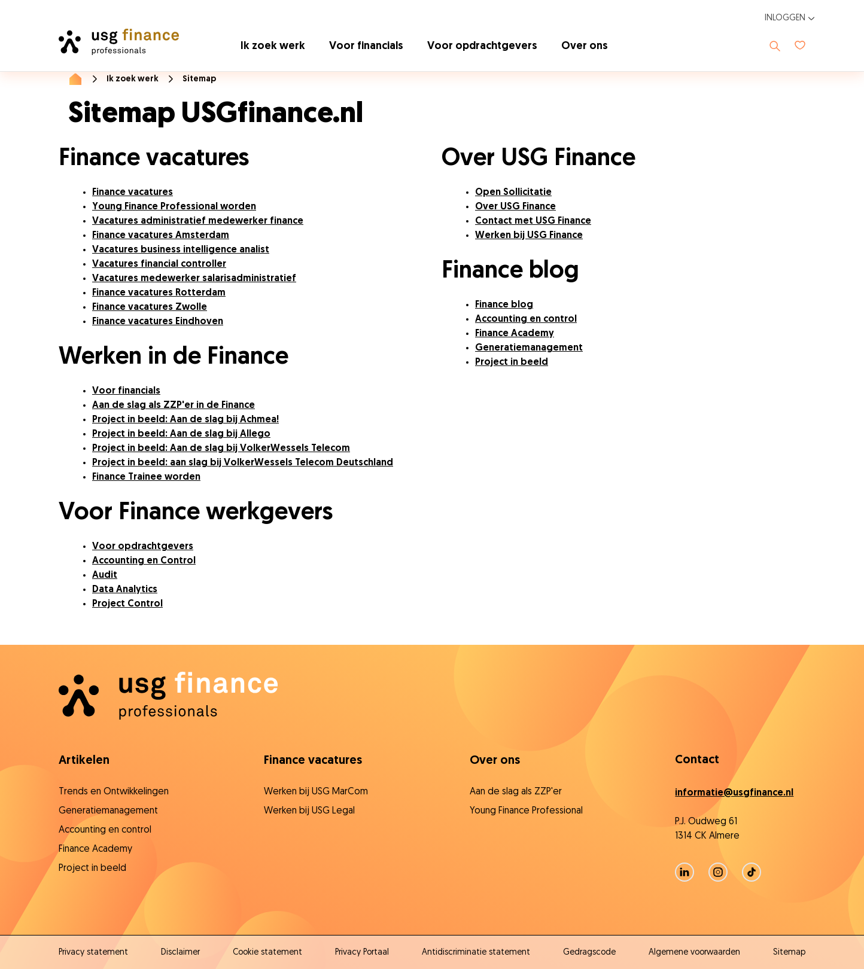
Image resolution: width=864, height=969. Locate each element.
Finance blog (504, 305)
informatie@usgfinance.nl (734, 793)
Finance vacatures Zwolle (149, 307)
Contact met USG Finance (533, 221)
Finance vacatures (132, 192)
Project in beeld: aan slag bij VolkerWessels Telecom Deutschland (242, 463)
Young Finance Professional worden (174, 207)
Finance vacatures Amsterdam (160, 235)
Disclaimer (180, 952)
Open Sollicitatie (513, 192)
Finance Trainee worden (146, 477)
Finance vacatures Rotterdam (159, 293)
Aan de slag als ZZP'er (516, 792)
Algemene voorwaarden (694, 952)
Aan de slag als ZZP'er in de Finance (173, 405)
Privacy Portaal (362, 952)
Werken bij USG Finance (529, 235)
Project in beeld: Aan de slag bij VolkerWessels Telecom (221, 448)
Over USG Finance (515, 207)
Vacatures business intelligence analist (180, 250)
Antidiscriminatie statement (476, 952)
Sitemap (789, 952)
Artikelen (84, 761)
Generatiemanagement (529, 348)
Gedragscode (589, 952)
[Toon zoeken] (774, 46)
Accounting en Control (144, 561)
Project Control (127, 604)
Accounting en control (526, 319)
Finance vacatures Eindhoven (157, 322)
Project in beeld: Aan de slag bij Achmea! (185, 420)
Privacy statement (93, 952)
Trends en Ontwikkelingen (114, 792)
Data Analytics (124, 590)
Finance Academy (514, 334)
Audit (104, 575)
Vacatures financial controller (159, 264)
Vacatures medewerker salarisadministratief (194, 279)
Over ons (584, 46)
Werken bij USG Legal (309, 811)
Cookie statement (267, 952)
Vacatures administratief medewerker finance (197, 221)
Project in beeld (511, 362)
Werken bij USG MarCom (316, 792)
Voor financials (366, 46)
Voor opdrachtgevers (482, 46)
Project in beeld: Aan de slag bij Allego (181, 434)
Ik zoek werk (273, 46)
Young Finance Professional (526, 811)
